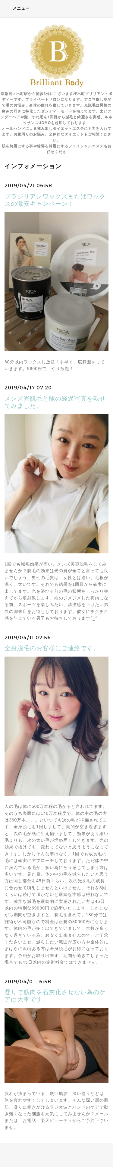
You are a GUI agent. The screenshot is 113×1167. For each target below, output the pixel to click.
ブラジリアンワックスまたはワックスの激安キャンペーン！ (55, 200)
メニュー (17, 8)
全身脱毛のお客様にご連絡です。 (52, 648)
